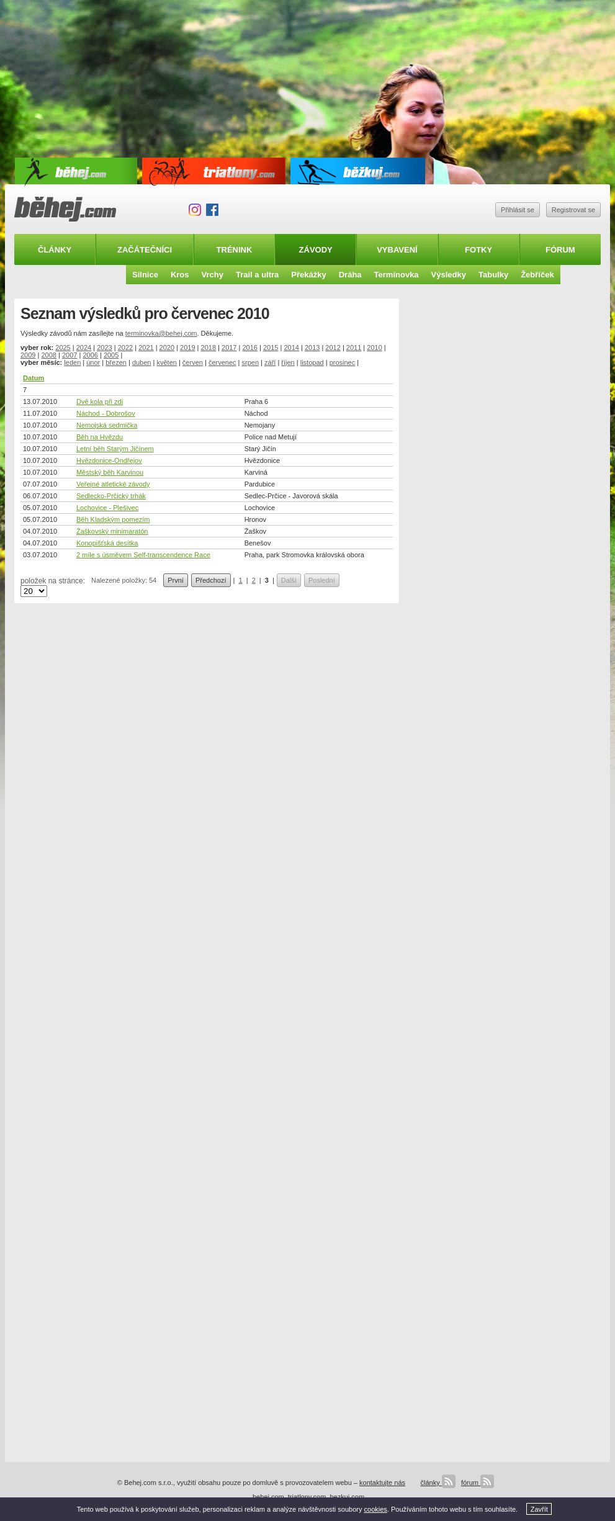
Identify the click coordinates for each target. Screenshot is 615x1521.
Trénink (235, 249)
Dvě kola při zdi (99, 401)
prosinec (343, 362)
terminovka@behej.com (161, 333)
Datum (33, 378)
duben (141, 362)
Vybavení (397, 249)
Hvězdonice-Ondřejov (109, 460)
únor (93, 362)
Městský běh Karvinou (109, 472)
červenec (222, 362)
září (270, 362)
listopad (312, 362)
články (437, 1482)
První (176, 580)
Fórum (560, 249)
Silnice (145, 274)
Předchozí (211, 580)
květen (166, 362)
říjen (287, 362)
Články (54, 249)
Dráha (350, 274)
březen (116, 362)
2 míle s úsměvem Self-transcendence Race (143, 555)
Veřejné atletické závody (113, 484)
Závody (316, 249)
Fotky (478, 249)
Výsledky (448, 274)
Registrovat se (573, 209)
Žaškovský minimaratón (112, 531)
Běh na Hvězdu (99, 437)
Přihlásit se (517, 209)
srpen (250, 362)
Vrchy (212, 274)
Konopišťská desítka (107, 543)
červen (192, 362)
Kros (180, 274)
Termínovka (396, 274)
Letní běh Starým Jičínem (115, 448)
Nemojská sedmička (106, 425)
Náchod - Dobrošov (105, 413)
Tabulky (493, 274)
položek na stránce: (52, 581)
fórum (477, 1482)
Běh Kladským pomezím (113, 519)
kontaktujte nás (382, 1482)
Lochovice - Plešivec (107, 507)
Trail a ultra (257, 274)
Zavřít (539, 1509)
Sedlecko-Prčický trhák (111, 496)
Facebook (212, 210)
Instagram (195, 210)
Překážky (308, 274)
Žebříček (537, 274)
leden (72, 362)
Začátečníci (144, 249)
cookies (375, 1509)
